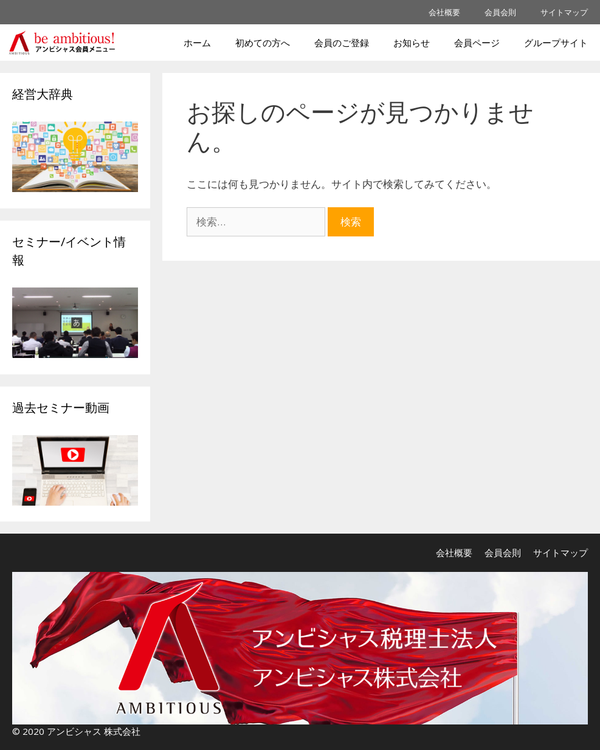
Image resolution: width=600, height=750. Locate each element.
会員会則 (500, 12)
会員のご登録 (341, 42)
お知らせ (411, 42)
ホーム (197, 42)
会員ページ (477, 42)
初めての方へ (262, 42)
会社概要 (444, 12)
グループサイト (556, 42)
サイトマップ (564, 12)
